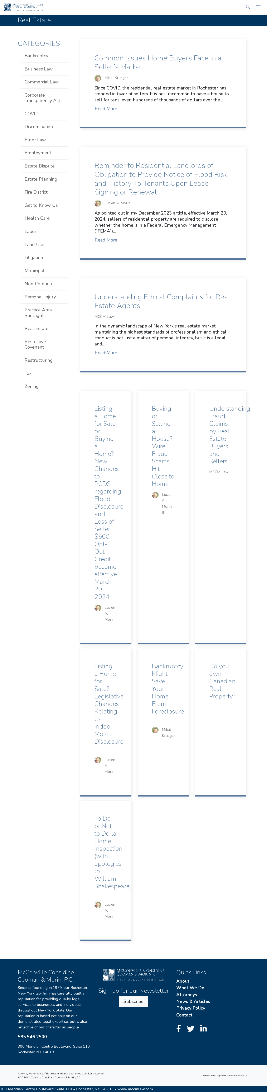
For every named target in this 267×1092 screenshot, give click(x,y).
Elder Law (35, 140)
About (182, 981)
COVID (32, 114)
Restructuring (39, 360)
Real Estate (36, 328)
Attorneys (186, 995)
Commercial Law (42, 82)
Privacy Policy (190, 1008)
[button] (248, 7)
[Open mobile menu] (258, 7)
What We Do (190, 988)
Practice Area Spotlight (38, 312)
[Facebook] (179, 1029)
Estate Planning (41, 179)
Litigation (34, 257)
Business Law (39, 69)
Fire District (36, 192)
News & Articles (193, 1001)
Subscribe (133, 1001)
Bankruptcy (36, 56)
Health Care (37, 218)
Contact (184, 1015)
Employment (38, 153)
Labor (30, 231)
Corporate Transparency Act (42, 98)
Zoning (32, 386)
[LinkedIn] (203, 1029)
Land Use (34, 245)
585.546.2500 (32, 1037)
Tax (28, 373)
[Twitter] (191, 1029)
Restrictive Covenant (35, 344)
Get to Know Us (41, 205)
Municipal (34, 271)
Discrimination (39, 127)
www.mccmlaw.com (135, 1089)
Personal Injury (40, 297)
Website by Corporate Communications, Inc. (226, 1075)
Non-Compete (39, 284)
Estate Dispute (40, 166)
